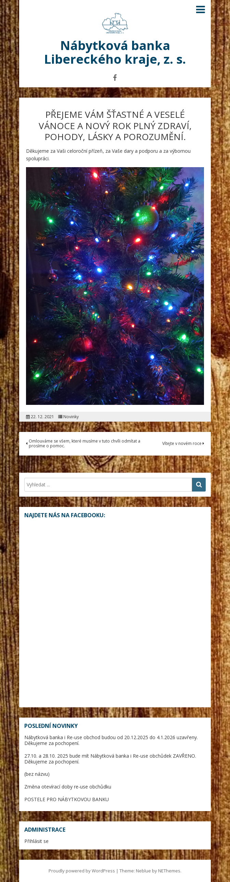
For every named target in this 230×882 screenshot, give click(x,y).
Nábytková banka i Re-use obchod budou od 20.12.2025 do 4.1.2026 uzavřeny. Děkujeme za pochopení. (111, 740)
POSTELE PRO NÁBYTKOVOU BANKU (66, 799)
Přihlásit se (36, 841)
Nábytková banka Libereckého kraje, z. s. (115, 52)
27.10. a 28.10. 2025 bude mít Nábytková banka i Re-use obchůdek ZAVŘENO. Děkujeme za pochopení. (110, 759)
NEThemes (169, 871)
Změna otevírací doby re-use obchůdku (67, 786)
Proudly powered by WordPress (82, 871)
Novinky (71, 416)
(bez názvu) (37, 774)
